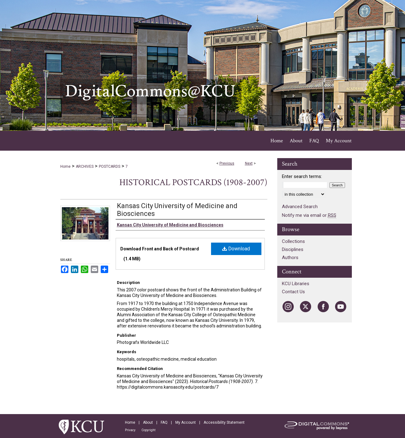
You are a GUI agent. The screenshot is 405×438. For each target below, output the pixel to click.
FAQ (164, 422)
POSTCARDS (109, 166)
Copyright (148, 430)
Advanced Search (300, 206)
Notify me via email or (309, 215)
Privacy (130, 430)
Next (249, 163)
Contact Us (293, 291)
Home (65, 166)
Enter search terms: (302, 176)
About (148, 422)
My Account (185, 422)
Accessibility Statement (224, 422)
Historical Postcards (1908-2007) (193, 182)
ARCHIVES (85, 166)
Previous (226, 163)
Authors (290, 257)
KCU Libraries (295, 283)
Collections (293, 241)
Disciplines (292, 249)
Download (236, 249)
